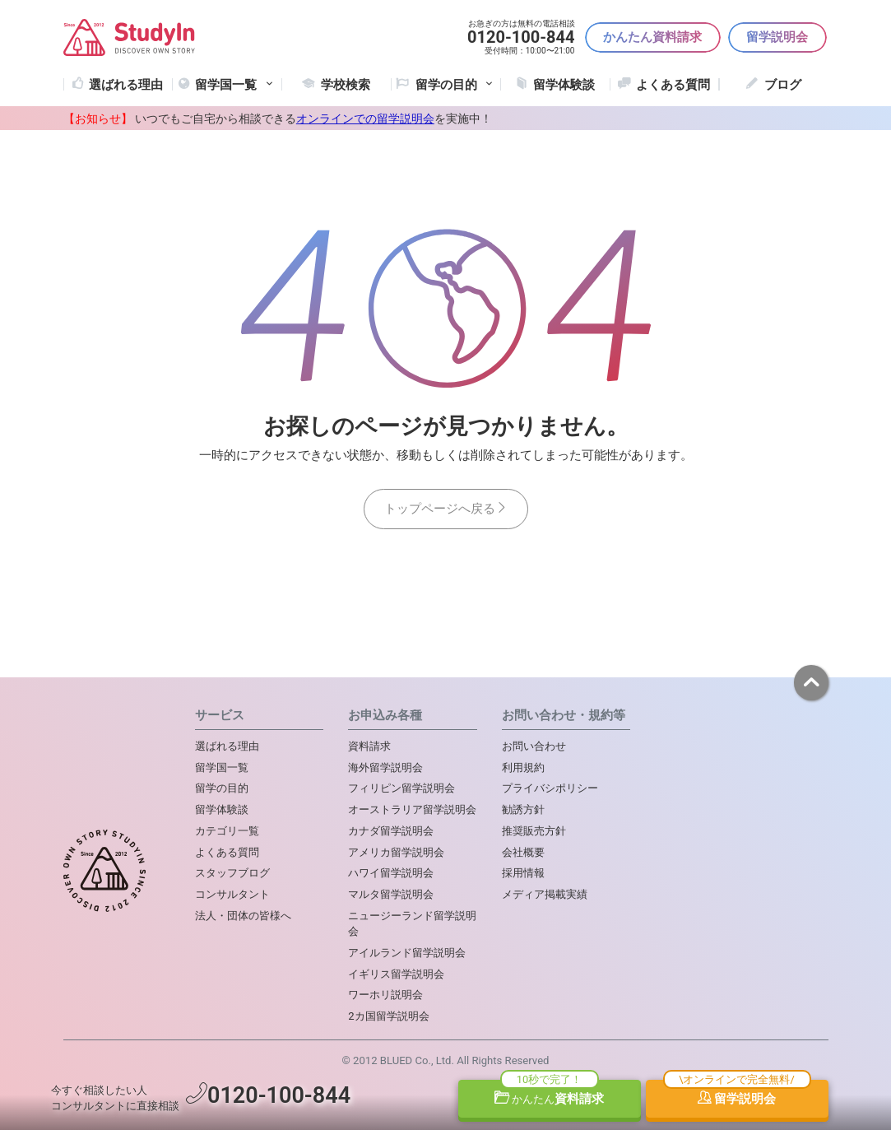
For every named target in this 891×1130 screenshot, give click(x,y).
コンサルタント (232, 894)
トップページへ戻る (446, 508)
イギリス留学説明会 (396, 974)
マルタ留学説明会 (391, 894)
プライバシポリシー (550, 788)
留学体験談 (564, 84)
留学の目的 (221, 788)
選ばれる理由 (126, 84)
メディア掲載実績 (544, 894)
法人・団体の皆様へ (243, 915)
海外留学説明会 (385, 767)
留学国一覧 (235, 84)
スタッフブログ (232, 873)
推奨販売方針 (534, 831)
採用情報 (523, 873)
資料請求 (549, 1098)
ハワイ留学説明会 (391, 873)
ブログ (782, 84)
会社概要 (523, 852)
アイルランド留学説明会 (407, 952)
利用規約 (523, 767)
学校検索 (345, 84)
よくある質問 (673, 84)
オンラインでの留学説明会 (365, 118)
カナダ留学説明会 (391, 831)
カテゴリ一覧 (227, 831)
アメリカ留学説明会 (396, 852)
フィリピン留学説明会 (401, 788)
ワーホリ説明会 (385, 994)
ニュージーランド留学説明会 (412, 923)
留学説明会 (777, 37)
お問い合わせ (534, 746)
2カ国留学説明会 (388, 1016)
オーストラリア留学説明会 (412, 809)
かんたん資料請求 (652, 37)
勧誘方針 (523, 809)
